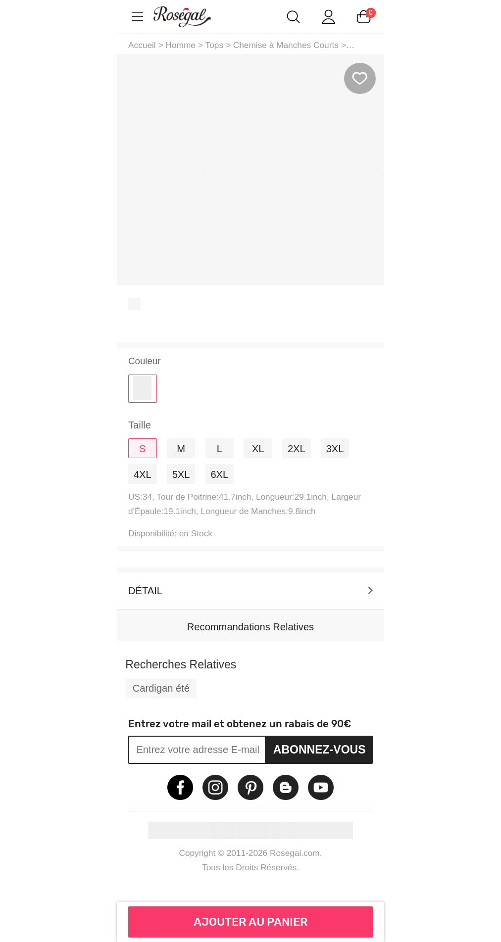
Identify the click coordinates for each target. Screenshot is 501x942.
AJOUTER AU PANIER (251, 922)
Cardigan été (161, 688)
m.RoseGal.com (191, 16)
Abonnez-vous (319, 749)
